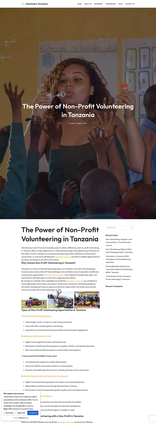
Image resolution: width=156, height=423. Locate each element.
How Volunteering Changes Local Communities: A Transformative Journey (119, 242)
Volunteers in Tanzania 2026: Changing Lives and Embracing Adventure (118, 259)
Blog (121, 4)
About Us (87, 4)
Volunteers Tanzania (76, 257)
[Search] (118, 227)
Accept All (33, 413)
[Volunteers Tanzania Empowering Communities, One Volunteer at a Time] (34, 4)
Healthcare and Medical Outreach (37, 337)
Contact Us (129, 4)
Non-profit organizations (55, 275)
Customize (9, 413)
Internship (98, 4)
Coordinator (110, 4)
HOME (79, 4)
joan (73, 123)
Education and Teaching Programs (37, 317)
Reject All (21, 413)
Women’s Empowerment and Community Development (46, 377)
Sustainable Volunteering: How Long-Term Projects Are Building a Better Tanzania (119, 270)
